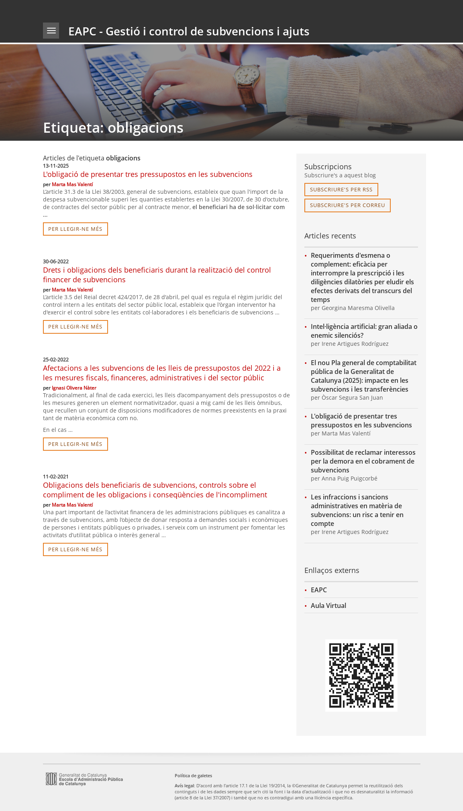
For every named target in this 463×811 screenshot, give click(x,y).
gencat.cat (136, 9)
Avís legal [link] (184, 785)
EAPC (319, 589)
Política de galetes (193, 775)
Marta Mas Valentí (72, 184)
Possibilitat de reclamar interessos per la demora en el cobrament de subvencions (363, 461)
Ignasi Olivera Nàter (74, 387)
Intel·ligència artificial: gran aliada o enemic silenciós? (364, 331)
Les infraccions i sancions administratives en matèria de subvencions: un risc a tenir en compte (357, 510)
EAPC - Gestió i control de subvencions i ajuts (189, 31)
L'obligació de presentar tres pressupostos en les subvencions (148, 174)
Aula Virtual (328, 605)
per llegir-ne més (75, 228)
